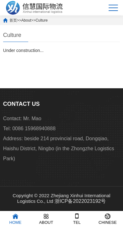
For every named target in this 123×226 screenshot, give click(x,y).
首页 (13, 20)
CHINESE (108, 218)
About (26, 20)
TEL (77, 218)
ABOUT (46, 218)
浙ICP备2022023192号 (80, 201)
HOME (15, 218)
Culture (41, 20)
